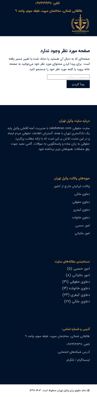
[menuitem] (47, 3)
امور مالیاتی (82, 233)
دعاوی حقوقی (81, 202)
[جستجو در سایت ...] (68, 77)
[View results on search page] (78, 84)
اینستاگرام (83, 360)
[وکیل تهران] (57, 25)
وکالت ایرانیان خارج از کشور (72, 186)
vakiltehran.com (60, 128)
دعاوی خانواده (81, 217)
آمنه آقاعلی (27, 128)
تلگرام (70, 360)
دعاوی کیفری (81, 209)
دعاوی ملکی (82, 194)
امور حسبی (82, 225)
